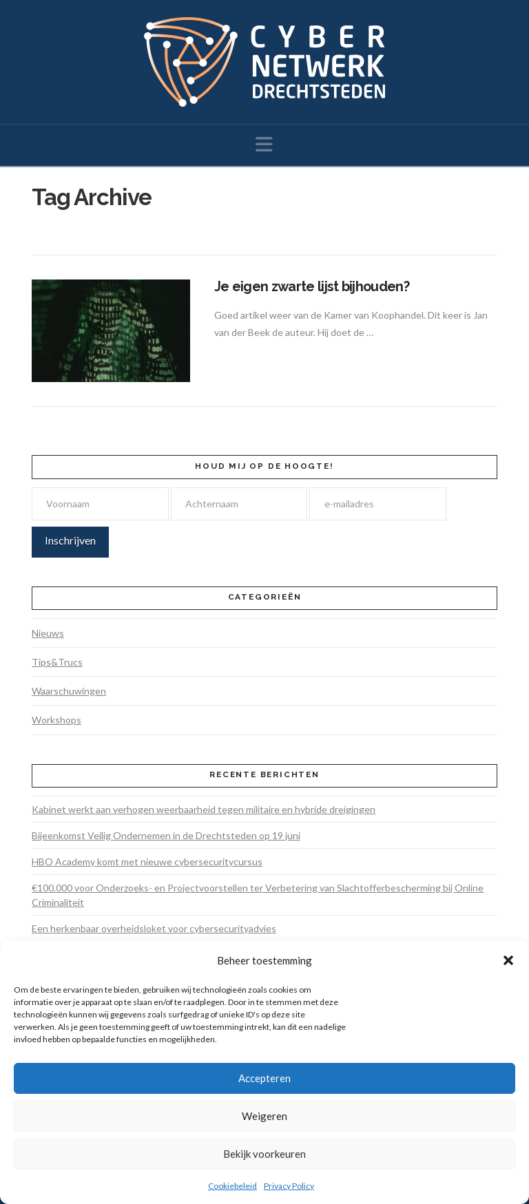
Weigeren (264, 1116)
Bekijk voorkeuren (264, 1154)
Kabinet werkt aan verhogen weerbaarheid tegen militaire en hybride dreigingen (203, 809)
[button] (508, 960)
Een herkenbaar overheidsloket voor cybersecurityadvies (154, 928)
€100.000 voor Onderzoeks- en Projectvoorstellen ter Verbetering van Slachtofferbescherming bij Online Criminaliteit (258, 895)
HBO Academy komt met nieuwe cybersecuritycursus (147, 861)
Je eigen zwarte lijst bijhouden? (311, 287)
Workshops (56, 720)
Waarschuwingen (69, 691)
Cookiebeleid (232, 1186)
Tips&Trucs (57, 662)
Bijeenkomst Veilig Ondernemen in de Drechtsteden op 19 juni (166, 835)
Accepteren (264, 1078)
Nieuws (48, 633)
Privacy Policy (289, 1186)
